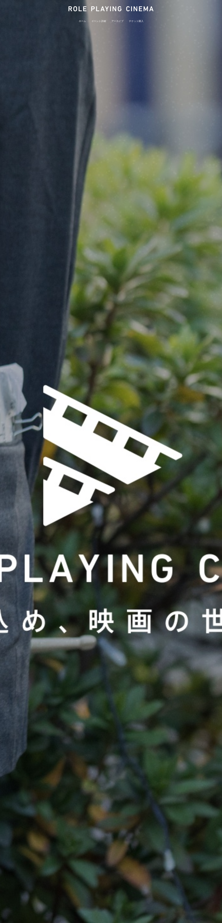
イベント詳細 (98, 21)
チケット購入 (136, 21)
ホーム (82, 21)
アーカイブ (117, 21)
